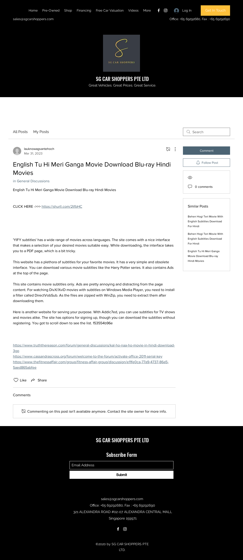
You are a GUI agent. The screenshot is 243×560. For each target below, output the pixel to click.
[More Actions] (173, 149)
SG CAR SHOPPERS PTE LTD (122, 78)
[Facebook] (158, 10)
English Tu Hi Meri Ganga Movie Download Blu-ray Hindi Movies (203, 256)
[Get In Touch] (215, 10)
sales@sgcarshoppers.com (33, 19)
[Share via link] (38, 380)
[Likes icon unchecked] (16, 380)
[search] (206, 132)
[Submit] (121, 475)
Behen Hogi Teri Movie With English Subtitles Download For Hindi (205, 221)
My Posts (41, 132)
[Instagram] (165, 10)
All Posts (20, 132)
